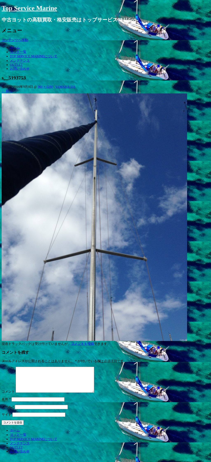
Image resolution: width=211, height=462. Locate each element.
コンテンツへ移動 (15, 40)
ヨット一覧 (18, 52)
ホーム (15, 47)
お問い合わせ (20, 68)
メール (8, 412)
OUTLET (16, 64)
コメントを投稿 (82, 343)
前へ (7, 91)
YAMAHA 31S (65, 86)
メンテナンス (20, 60)
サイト (7, 419)
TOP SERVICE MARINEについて (33, 56)
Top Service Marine (29, 8)
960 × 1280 (45, 86)
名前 (6, 404)
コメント (8, 396)
